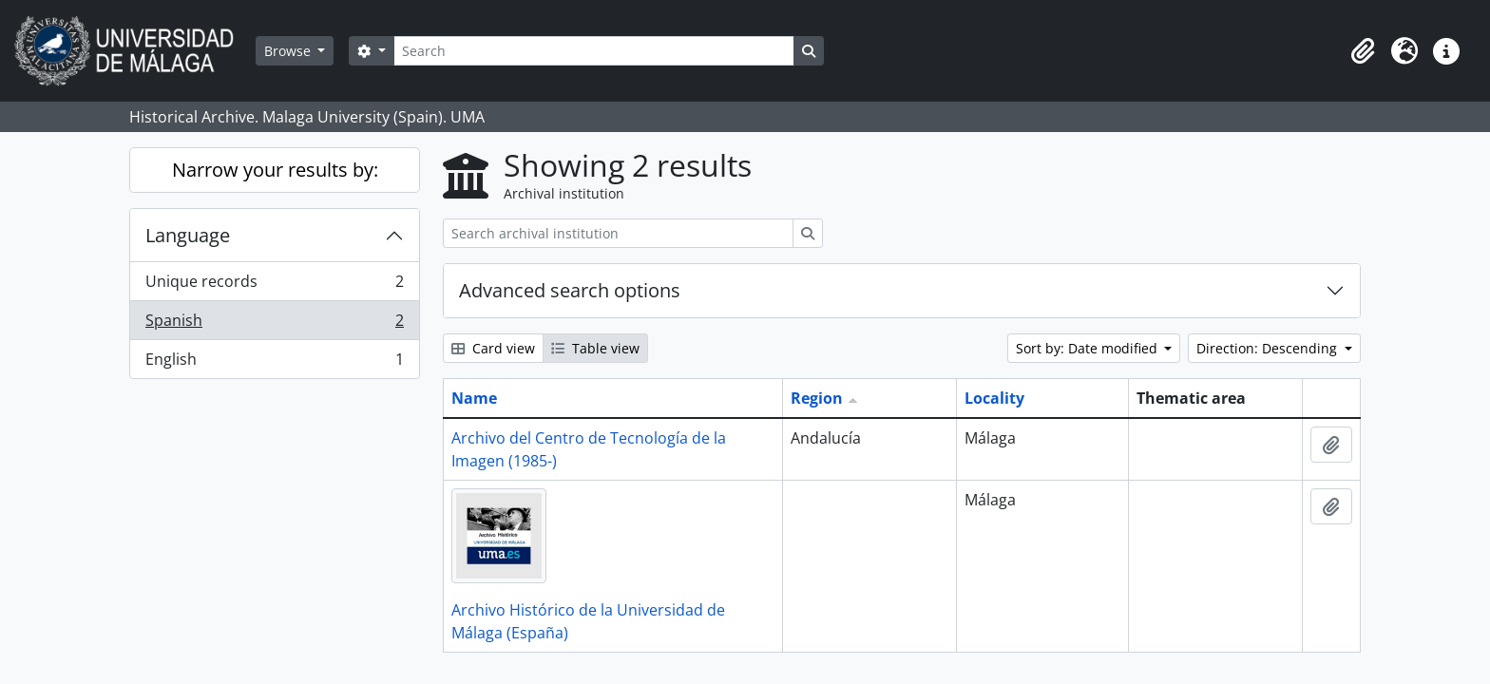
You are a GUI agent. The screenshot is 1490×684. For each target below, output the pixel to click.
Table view (595, 348)
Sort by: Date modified (1088, 348)
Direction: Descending (1268, 348)
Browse (289, 51)
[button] (1363, 51)
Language (187, 235)
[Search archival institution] (618, 233)
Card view (493, 348)
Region (817, 398)
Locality (994, 398)
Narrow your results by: (275, 169)
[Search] (593, 51)
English (274, 363)
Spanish (274, 324)
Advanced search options (569, 290)
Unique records (274, 285)
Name (474, 398)
